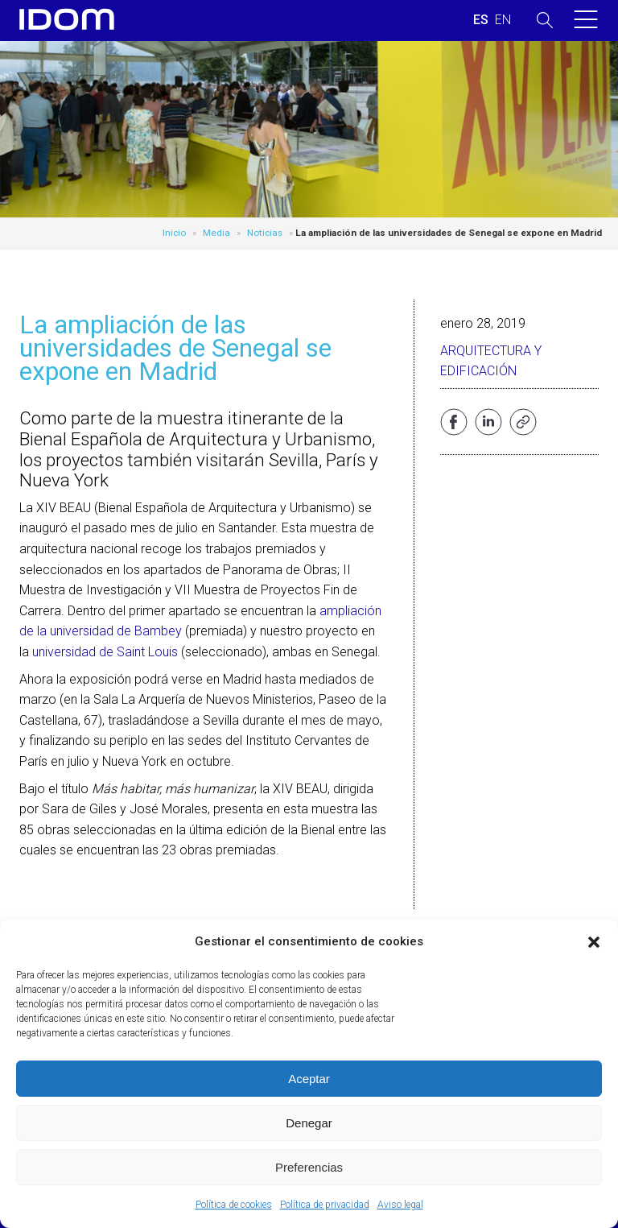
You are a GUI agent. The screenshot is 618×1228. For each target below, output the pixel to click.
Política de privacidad (324, 1204)
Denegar (309, 1123)
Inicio (174, 232)
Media (216, 232)
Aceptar (309, 1078)
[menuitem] (480, 20)
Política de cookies (234, 1204)
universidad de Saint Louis (105, 651)
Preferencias (309, 1167)
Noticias (264, 232)
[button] (594, 942)
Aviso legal (400, 1204)
